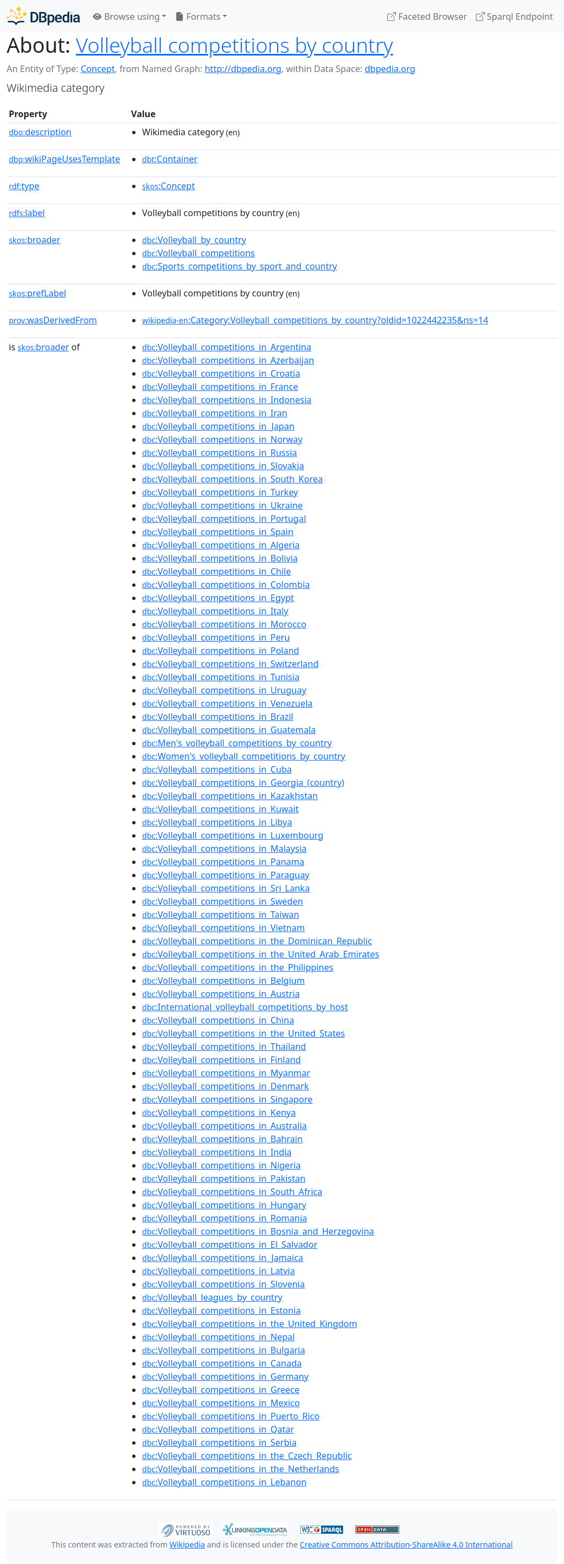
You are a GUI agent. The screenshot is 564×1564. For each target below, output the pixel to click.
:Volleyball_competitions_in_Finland (221, 1060)
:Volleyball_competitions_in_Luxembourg (232, 835)
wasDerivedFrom (53, 320)
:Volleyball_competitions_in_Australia (224, 1126)
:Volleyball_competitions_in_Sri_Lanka (226, 888)
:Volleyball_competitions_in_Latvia (218, 1271)
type (24, 186)
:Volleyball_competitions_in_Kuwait (220, 809)
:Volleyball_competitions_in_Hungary (224, 1205)
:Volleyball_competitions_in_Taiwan (220, 914)
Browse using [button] (126, 16)
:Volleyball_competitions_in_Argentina (226, 347)
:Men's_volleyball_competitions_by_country (237, 743)
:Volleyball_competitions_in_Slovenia (223, 1284)
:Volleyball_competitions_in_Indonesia (226, 400)
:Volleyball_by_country (194, 240)
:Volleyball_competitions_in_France (220, 387)
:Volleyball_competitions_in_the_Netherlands (240, 1469)
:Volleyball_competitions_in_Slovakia (223, 466)
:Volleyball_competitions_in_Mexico (221, 1403)
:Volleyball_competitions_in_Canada (222, 1363)
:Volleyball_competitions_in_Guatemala (229, 730)
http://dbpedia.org (243, 69)
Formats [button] (197, 16)
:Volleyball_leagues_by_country (212, 1297)
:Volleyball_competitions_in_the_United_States (243, 1033)
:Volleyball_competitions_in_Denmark (225, 1086)
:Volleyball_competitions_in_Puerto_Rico (230, 1416)
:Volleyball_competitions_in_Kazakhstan (230, 796)
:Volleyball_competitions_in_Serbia (219, 1442)
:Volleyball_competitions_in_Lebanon (224, 1482)
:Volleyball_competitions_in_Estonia (221, 1310)
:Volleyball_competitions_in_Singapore (227, 1099)
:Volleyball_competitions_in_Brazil (217, 717)
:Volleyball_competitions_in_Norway (222, 439)
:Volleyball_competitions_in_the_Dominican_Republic (257, 941)
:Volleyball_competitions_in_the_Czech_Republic (247, 1456)
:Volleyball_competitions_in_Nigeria (221, 1165)
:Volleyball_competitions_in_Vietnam (223, 928)
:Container (170, 159)
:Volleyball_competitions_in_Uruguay (224, 690)
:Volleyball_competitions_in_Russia (219, 453)
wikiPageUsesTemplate (64, 159)
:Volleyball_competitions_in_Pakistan (224, 1178)
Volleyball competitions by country (234, 45)
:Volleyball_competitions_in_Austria (221, 994)
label (27, 213)
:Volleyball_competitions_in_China (218, 1020)
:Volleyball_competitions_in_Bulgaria (223, 1350)
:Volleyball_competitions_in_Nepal (218, 1337)
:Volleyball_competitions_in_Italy (215, 611)
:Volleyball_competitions (198, 253)
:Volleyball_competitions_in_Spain (218, 532)
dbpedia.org (390, 69)
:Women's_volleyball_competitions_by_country (243, 756)
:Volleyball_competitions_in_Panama (223, 862)
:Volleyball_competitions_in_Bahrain (222, 1139)
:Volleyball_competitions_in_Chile (216, 571)
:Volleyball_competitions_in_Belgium (223, 980)
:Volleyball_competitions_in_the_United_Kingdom (249, 1324)
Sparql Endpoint (514, 16)
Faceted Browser (427, 16)
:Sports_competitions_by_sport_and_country (239, 266)
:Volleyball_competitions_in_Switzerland (230, 664)
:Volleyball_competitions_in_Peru (216, 637)
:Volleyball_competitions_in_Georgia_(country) (243, 783)
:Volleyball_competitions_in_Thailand (224, 1046)
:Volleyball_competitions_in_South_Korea (232, 479)
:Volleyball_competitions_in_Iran (215, 413)
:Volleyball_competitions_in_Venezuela (227, 703)
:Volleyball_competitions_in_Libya (217, 822)
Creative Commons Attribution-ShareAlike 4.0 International (406, 1544)
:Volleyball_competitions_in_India (216, 1152)
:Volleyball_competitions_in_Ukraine (222, 505)
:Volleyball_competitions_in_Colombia (226, 585)
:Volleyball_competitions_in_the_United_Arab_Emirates (260, 954)
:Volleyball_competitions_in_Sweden (222, 901)
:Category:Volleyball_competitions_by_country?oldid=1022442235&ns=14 (315, 320)
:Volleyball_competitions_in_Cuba (217, 769)
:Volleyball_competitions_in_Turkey (220, 492)
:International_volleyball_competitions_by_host (245, 1007)
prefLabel (37, 293)
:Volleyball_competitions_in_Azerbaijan (228, 360)
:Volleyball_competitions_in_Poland (220, 651)
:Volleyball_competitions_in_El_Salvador (229, 1244)
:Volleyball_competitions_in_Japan (218, 426)
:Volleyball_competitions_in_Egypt (218, 598)
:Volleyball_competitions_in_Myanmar (226, 1073)
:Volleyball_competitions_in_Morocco (224, 624)
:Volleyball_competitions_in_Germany (225, 1376)
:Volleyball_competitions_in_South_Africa (232, 1192)
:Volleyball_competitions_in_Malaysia (224, 848)
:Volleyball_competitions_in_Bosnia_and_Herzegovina (258, 1231)
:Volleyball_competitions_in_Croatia (221, 373)
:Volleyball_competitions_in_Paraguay (226, 875)
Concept (97, 69)
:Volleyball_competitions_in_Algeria (221, 545)
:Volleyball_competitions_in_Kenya (219, 1112)
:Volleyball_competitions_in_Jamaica (222, 1258)
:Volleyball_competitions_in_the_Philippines (237, 967)
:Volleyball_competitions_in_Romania (224, 1218)
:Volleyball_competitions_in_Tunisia (221, 677)
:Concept (168, 186)
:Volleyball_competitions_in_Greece (221, 1390)
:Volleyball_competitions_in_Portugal (224, 519)
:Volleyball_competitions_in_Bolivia (220, 558)
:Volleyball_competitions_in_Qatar (218, 1429)
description (40, 132)
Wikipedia (187, 1544)
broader (34, 240)
